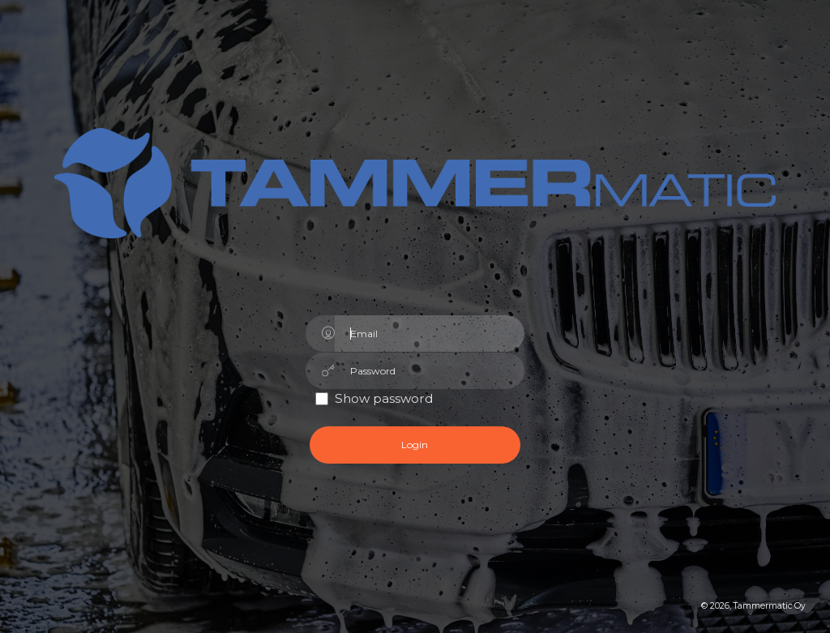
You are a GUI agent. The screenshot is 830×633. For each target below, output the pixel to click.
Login (414, 444)
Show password (384, 398)
